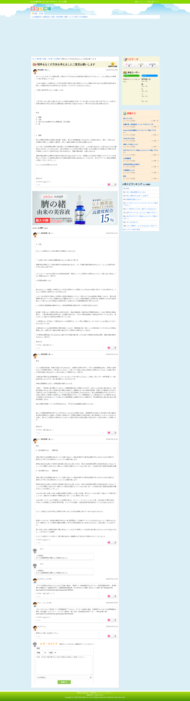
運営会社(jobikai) (83, 693)
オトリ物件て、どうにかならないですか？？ (142, 226)
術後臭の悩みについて (133, 199)
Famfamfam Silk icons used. (115, 697)
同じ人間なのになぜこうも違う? (137, 196)
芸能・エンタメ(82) (71, 17)
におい (53, 397)
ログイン (156, 2)
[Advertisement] (95, 37)
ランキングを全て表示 (132, 229)
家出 (127, 188)
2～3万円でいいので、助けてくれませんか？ (141, 209)
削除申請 (90, 695)
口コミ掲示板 (36, 59)
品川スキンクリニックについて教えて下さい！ (142, 212)
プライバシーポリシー (105, 693)
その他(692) (83, 17)
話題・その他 (37, 13)
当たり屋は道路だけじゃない (136, 192)
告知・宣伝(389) (57, 17)
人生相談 (57, 59)
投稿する (64, 682)
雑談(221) (47, 17)
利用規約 (93, 693)
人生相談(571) (37, 17)
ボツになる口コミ (132, 222)
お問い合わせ (98, 695)
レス (39, 185)
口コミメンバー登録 (144, 2)
